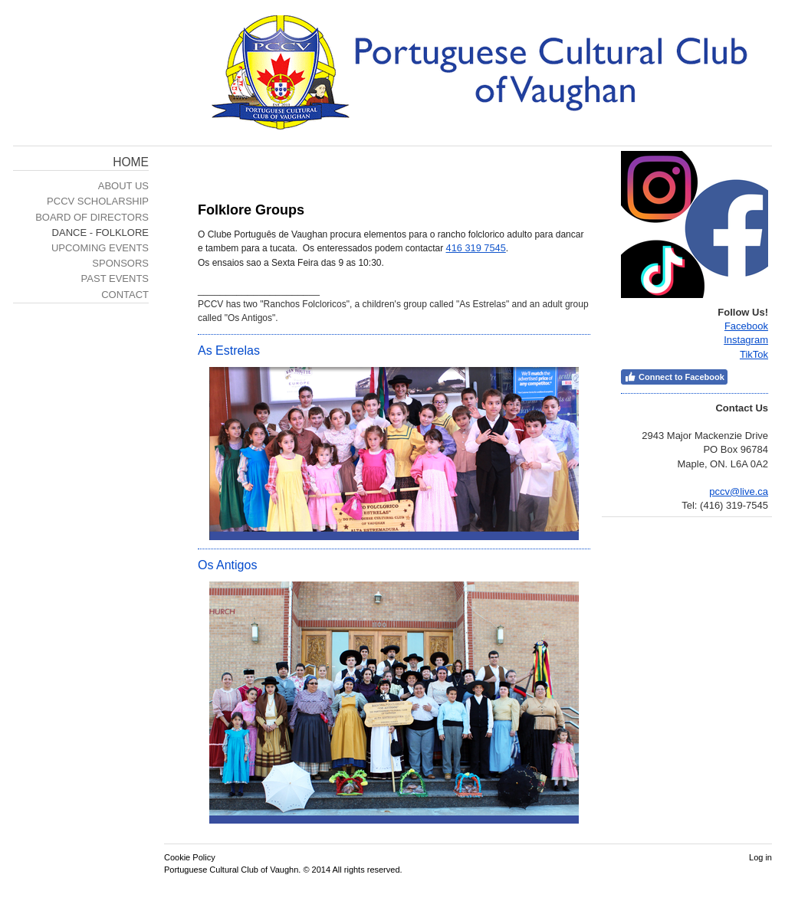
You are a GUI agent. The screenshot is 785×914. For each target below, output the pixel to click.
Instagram (746, 340)
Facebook (746, 326)
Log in (760, 857)
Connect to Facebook (674, 377)
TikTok (754, 354)
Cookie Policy (189, 857)
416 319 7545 (476, 248)
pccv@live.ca (738, 491)
